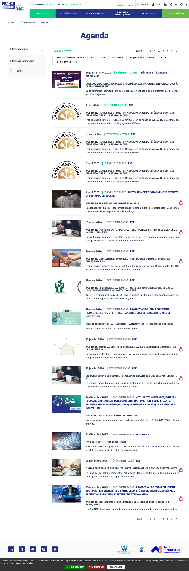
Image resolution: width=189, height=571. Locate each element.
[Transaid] (120, 4)
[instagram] (181, 4)
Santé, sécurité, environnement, (140, 490)
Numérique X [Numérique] (117, 57)
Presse (156, 4)
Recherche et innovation (132, 494)
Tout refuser (96, 567)
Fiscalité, (92, 313)
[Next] (176, 51)
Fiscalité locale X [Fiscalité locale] (98, 57)
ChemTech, (107, 401)
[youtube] (176, 4)
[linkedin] (165, 4)
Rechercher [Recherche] (151, 13)
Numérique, (125, 404)
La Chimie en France (69, 13)
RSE (131, 105)
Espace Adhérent (176, 13)
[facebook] (187, 4)
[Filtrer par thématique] (27, 61)
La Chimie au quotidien (95, 13)
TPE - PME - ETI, (107, 313)
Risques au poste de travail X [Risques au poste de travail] (142, 57)
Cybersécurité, (124, 401)
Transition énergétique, (137, 313)
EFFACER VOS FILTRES (68, 62)
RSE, (119, 313)
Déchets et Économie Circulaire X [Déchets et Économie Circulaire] (70, 57)
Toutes (19, 70)
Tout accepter (75, 567)
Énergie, (157, 401)
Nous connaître (42, 13)
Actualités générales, (150, 397)
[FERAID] (130, 4)
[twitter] (170, 4)
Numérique (143, 434)
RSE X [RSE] (163, 57)
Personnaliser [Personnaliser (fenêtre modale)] (116, 567)
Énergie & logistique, (146, 404)
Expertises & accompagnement (122, 13)
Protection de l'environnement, (148, 192)
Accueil (11, 22)
